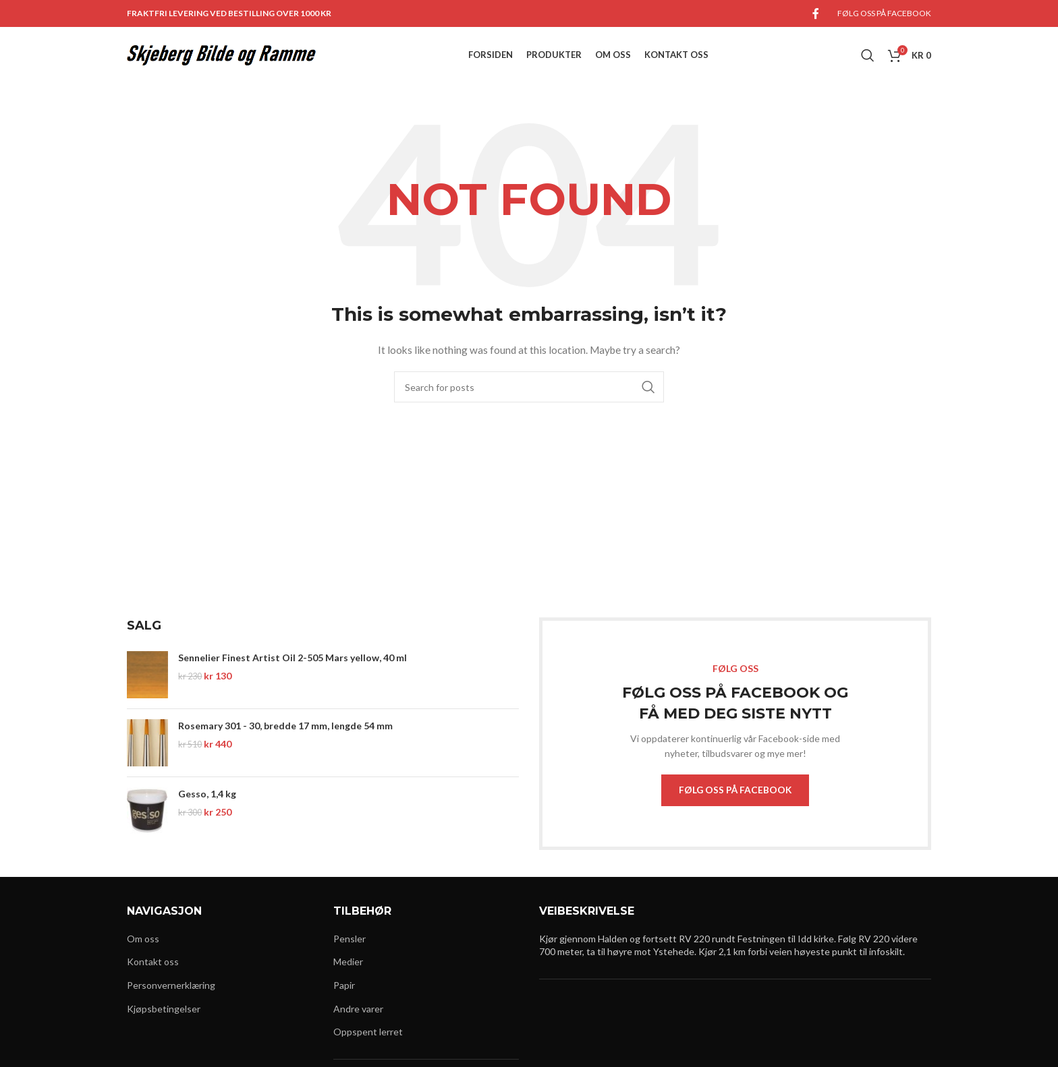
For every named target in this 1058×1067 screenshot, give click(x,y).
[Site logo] (221, 61)
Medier (348, 975)
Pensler (349, 952)
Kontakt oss (153, 975)
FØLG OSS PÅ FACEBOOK (735, 802)
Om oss (143, 952)
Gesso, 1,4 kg (207, 806)
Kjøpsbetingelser (163, 1021)
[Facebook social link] (816, 14)
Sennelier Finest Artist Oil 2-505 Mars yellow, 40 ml (292, 669)
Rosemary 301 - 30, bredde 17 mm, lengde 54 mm (285, 737)
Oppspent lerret (368, 1045)
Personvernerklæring (171, 998)
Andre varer (358, 1021)
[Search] (867, 62)
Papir (344, 998)
